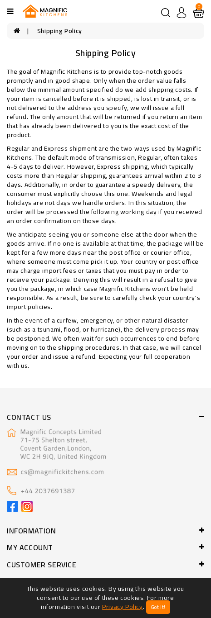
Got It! (158, 607)
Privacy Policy (122, 607)
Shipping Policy (59, 31)
